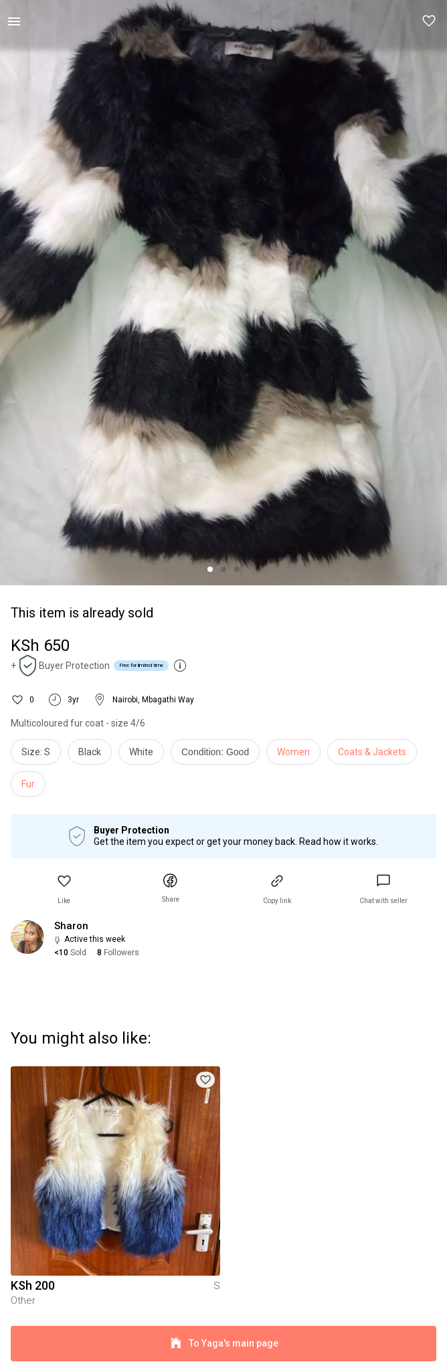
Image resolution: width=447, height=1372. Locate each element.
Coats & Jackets (372, 752)
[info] (218, 755)
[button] (429, 21)
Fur (28, 784)
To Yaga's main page (223, 1343)
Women (293, 752)
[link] (383, 889)
